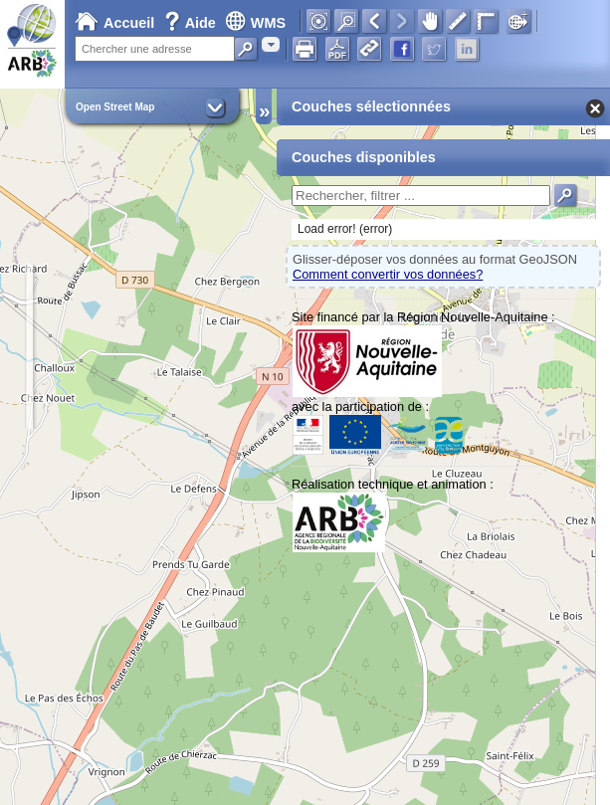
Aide (192, 23)
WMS (255, 23)
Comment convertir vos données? (388, 274)
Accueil (114, 23)
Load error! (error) (345, 229)
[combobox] (271, 44)
